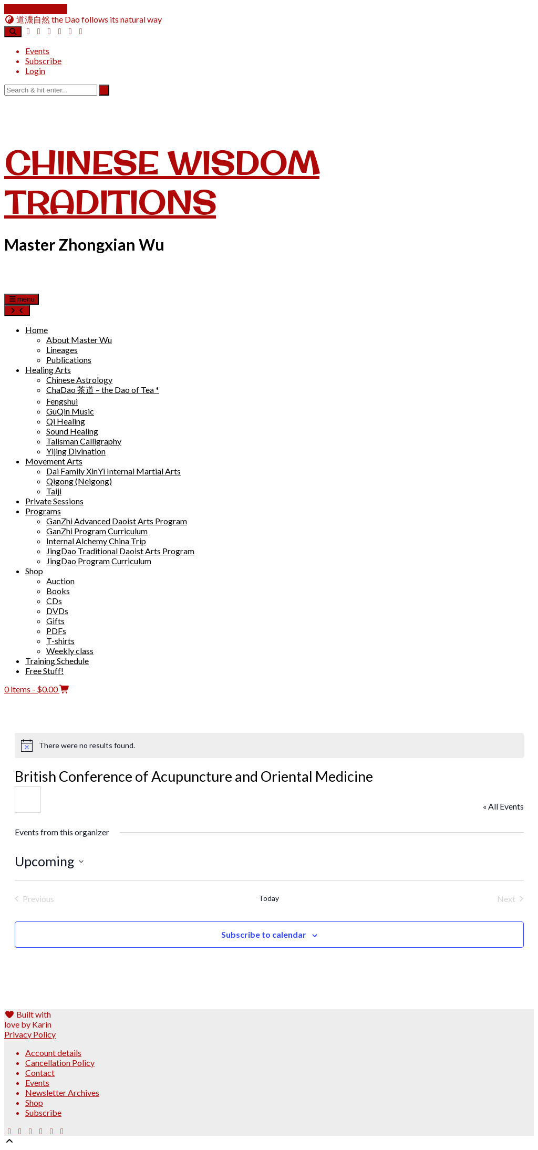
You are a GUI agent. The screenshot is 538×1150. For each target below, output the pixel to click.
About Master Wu (79, 340)
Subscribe (43, 61)
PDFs (56, 631)
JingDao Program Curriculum (98, 561)
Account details (53, 1053)
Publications (68, 360)
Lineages (62, 350)
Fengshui (62, 401)
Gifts (55, 621)
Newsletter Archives (62, 1092)
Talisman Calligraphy (83, 441)
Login (35, 71)
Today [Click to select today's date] (268, 898)
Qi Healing (65, 421)
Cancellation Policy (60, 1063)
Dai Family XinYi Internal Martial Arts (113, 471)
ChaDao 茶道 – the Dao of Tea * (102, 390)
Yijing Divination (76, 451)
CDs (54, 601)
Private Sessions (54, 501)
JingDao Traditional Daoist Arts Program (120, 551)
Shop (34, 571)
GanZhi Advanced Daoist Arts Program (116, 521)
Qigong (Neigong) (79, 481)
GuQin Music (70, 411)
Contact (40, 1073)
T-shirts (60, 641)
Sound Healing (72, 431)
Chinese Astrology (79, 380)
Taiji (53, 491)
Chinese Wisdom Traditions (161, 182)
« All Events (503, 806)
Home (36, 330)
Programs (43, 511)
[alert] (269, 745)
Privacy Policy (30, 1034)
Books (58, 591)
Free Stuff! (44, 671)
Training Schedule (57, 661)
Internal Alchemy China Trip (96, 541)
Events (37, 51)
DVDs (57, 611)
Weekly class (70, 651)
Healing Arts (48, 370)
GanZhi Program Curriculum (97, 531)
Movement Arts (53, 461)
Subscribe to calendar (263, 934)
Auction (60, 581)
